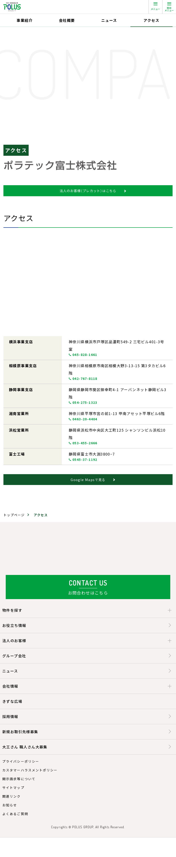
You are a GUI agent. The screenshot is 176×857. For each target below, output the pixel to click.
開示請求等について (19, 778)
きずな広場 (12, 701)
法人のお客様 (14, 640)
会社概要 (67, 20)
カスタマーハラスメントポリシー (30, 770)
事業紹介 (24, 20)
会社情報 (10, 686)
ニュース (109, 20)
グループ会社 (14, 655)
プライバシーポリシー (20, 761)
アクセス (151, 20)
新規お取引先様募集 (20, 731)
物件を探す (12, 610)
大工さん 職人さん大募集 (24, 747)
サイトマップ (13, 787)
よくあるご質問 (15, 813)
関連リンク (11, 796)
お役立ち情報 (14, 625)
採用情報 (10, 716)
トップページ (14, 515)
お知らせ (9, 805)
